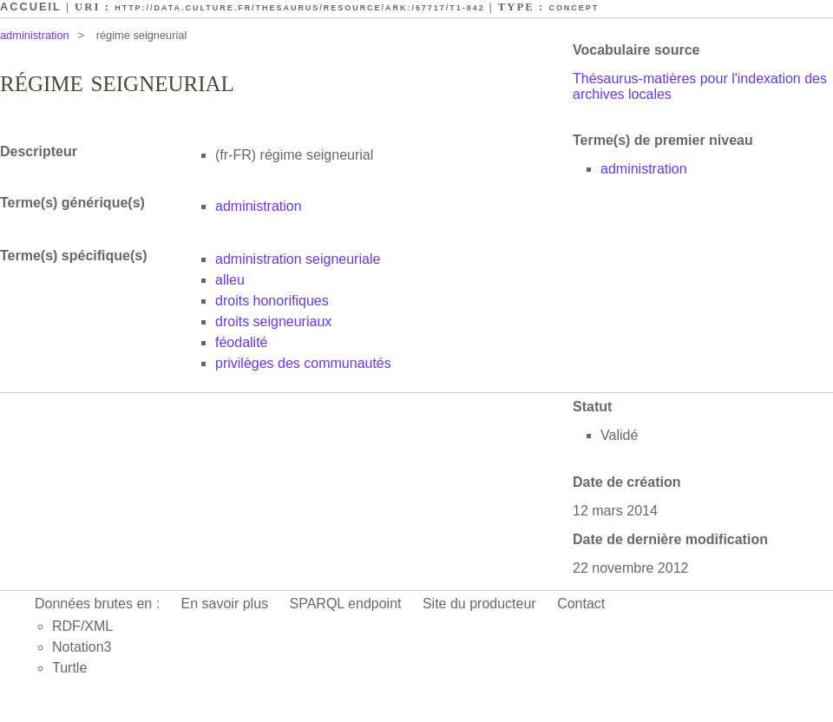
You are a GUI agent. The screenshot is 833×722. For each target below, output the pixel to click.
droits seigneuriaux (273, 321)
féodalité (241, 342)
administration (34, 35)
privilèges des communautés (303, 363)
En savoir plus (225, 603)
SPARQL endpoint (346, 603)
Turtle (69, 667)
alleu (230, 279)
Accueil (31, 6)
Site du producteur (479, 603)
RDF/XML (82, 626)
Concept (573, 7)
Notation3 (82, 647)
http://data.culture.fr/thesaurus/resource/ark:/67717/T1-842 (299, 7)
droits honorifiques (272, 300)
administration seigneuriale (297, 259)
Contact (581, 603)
